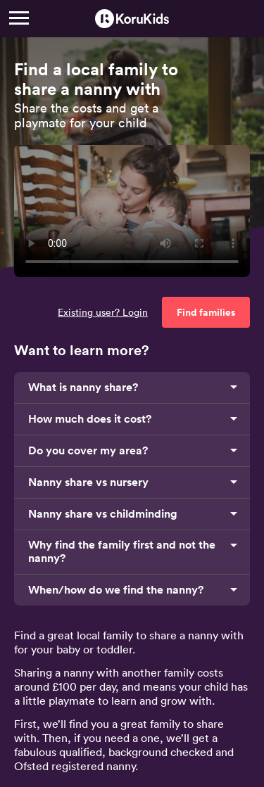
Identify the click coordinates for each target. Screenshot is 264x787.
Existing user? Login (103, 312)
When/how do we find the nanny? (115, 589)
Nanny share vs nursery (88, 482)
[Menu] (19, 17)
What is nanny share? (83, 387)
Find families (206, 312)
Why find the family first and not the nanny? (121, 551)
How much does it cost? (89, 418)
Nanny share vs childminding (102, 513)
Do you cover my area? (88, 450)
